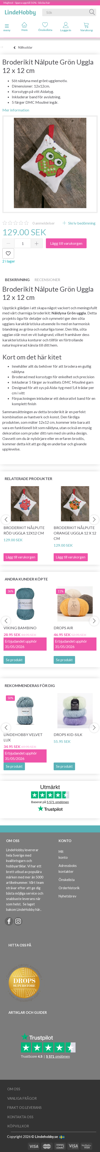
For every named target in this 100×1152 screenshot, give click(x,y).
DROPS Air (63, 628)
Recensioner (47, 279)
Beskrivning (17, 279)
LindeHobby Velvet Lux (23, 737)
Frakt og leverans (24, 1108)
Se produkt (14, 660)
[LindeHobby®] (20, 11)
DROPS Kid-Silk (68, 734)
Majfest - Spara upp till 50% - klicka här (27, 2)
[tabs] (86, 27)
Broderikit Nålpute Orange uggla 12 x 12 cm (75, 533)
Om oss (13, 1089)
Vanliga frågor (22, 1098)
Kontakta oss (20, 1117)
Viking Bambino (20, 628)
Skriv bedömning (82, 223)
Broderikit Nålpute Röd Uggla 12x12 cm (24, 530)
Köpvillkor (18, 1126)
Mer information (15, 110)
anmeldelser (43, 223)
